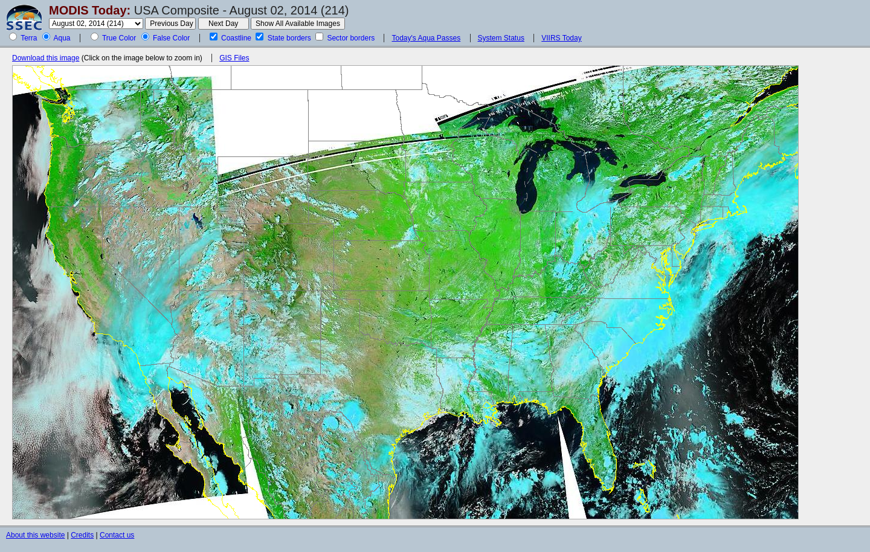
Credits (82, 535)
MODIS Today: (89, 10)
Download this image (45, 58)
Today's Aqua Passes (426, 38)
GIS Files (234, 58)
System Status (501, 38)
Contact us (117, 535)
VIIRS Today (561, 38)
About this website (35, 535)
